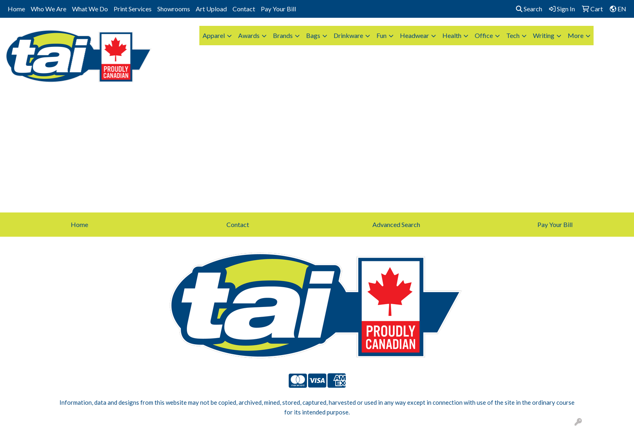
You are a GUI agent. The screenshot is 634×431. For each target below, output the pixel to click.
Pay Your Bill (278, 9)
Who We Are (48, 9)
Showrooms (173, 9)
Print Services (133, 9)
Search (529, 9)
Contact (243, 9)
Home (16, 9)
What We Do (90, 9)
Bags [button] (313, 35)
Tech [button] (513, 35)
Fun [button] (381, 35)
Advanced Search (396, 224)
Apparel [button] (214, 35)
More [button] (575, 35)
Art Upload (211, 9)
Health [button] (451, 35)
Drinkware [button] (348, 35)
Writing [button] (543, 35)
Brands (283, 35)
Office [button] (484, 35)
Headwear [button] (414, 35)
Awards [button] (249, 35)
